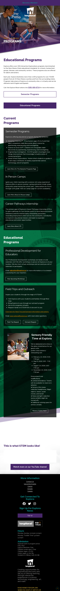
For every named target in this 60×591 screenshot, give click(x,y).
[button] (30, 22)
